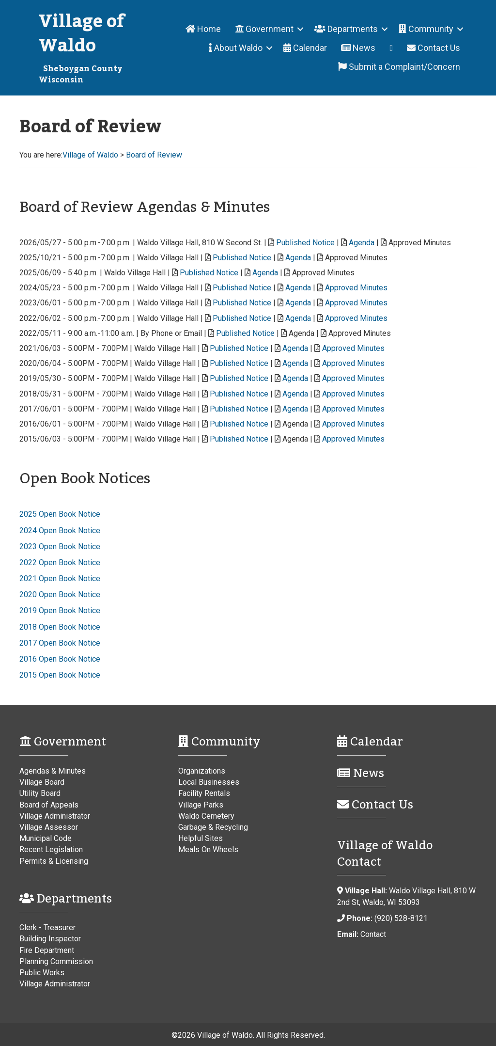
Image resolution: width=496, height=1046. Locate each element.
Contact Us (433, 48)
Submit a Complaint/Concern (399, 67)
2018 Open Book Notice (59, 627)
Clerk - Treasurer (47, 927)
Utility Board (40, 793)
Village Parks (200, 804)
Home (203, 29)
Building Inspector (50, 938)
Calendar (305, 48)
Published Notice (305, 242)
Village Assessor (48, 827)
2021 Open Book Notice (59, 578)
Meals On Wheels (208, 849)
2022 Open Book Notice (59, 562)
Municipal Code (45, 838)
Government (264, 29)
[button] (300, 28)
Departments (346, 29)
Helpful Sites (200, 838)
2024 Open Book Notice (59, 530)
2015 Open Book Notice (59, 675)
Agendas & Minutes (52, 771)
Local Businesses (208, 782)
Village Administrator (54, 816)
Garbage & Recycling (213, 827)
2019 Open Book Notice (59, 610)
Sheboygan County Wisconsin (80, 74)
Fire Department (46, 950)
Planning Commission (56, 961)
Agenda (361, 242)
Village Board (41, 782)
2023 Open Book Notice (59, 546)
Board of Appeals (48, 804)
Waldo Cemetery (206, 816)
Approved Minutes (356, 287)
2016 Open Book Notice (59, 659)
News (358, 48)
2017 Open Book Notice (59, 643)
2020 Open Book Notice (59, 594)
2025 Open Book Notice (59, 514)
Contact (373, 934)
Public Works (41, 972)
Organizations (201, 771)
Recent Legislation (51, 849)
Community (426, 29)
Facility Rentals (204, 793)
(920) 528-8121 (401, 918)
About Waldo (236, 48)
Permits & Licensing (53, 861)
